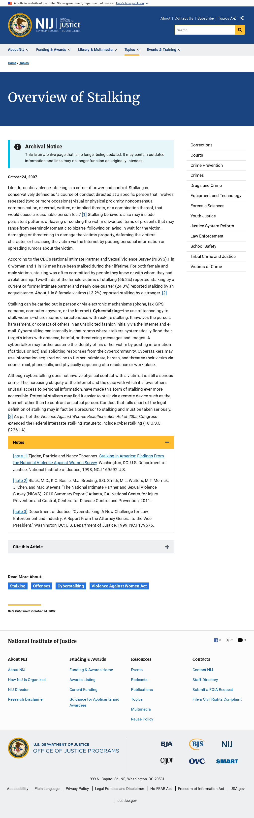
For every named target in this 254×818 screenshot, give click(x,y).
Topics (24, 63)
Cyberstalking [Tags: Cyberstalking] (71, 585)
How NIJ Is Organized (27, 679)
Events (137, 669)
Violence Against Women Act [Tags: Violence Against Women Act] (119, 585)
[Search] (205, 30)
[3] (10, 416)
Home (12, 63)
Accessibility (17, 788)
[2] (164, 292)
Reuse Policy (142, 719)
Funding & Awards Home (91, 669)
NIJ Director (18, 689)
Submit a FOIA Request (212, 689)
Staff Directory (205, 679)
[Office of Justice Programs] (20, 25)
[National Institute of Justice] (227, 742)
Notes (18, 442)
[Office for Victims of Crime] (197, 761)
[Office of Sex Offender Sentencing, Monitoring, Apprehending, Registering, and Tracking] (227, 760)
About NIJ (16, 669)
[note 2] (20, 480)
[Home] (58, 25)
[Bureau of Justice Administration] (167, 742)
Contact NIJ (202, 669)
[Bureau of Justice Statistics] (197, 748)
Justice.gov (127, 800)
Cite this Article (28, 546)
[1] (84, 214)
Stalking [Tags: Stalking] (18, 585)
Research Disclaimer (26, 699)
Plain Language (47, 788)
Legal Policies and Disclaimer (119, 788)
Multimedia (141, 709)
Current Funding (83, 689)
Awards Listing (82, 679)
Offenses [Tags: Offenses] (41, 585)
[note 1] (20, 455)
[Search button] (240, 30)
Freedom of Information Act (201, 788)
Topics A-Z (227, 18)
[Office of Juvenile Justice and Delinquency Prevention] (166, 762)
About (165, 18)
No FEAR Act (161, 788)
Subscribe (205, 18)
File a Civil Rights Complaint (217, 699)
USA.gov (237, 788)
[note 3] (20, 511)
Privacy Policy (77, 788)
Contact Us (184, 18)
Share (244, 19)
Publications (142, 689)
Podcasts (139, 679)
